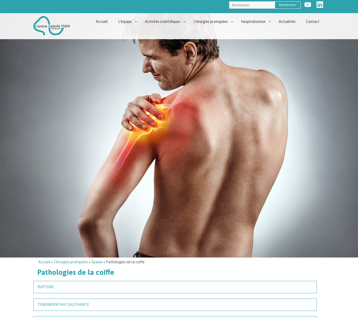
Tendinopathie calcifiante (63, 304)
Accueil (102, 21)
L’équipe (125, 21)
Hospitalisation (253, 21)
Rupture (46, 287)
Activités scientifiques (162, 21)
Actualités (287, 21)
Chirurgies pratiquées (210, 21)
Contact (312, 21)
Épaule (97, 262)
